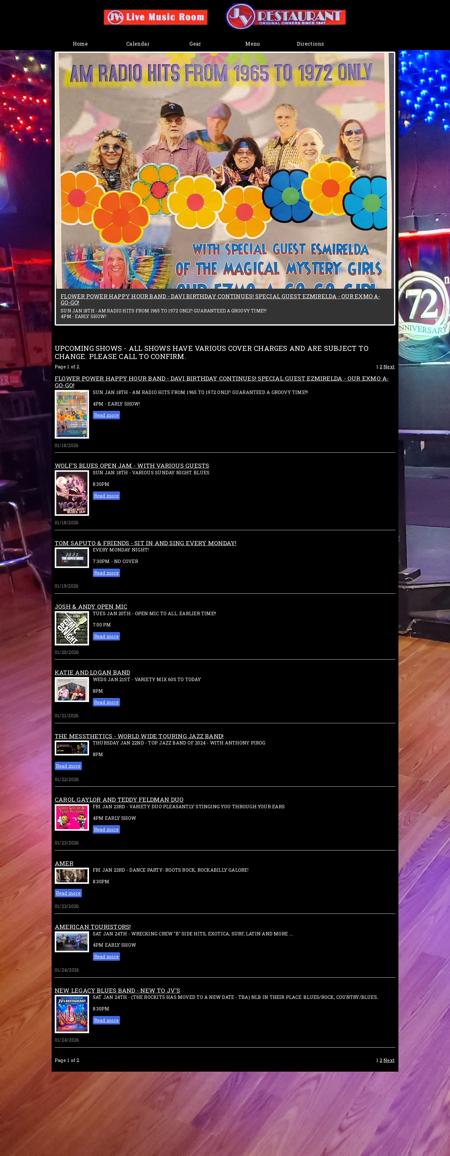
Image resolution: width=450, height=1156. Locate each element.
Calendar (137, 43)
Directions (310, 43)
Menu (252, 43)
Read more (106, 415)
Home (80, 43)
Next (389, 367)
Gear (195, 43)
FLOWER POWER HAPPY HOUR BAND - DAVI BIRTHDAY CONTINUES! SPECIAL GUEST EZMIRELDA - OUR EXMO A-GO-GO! (220, 299)
